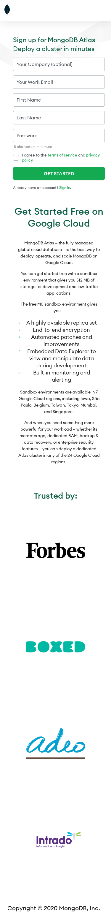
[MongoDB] (22, 10)
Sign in (64, 187)
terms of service (62, 155)
